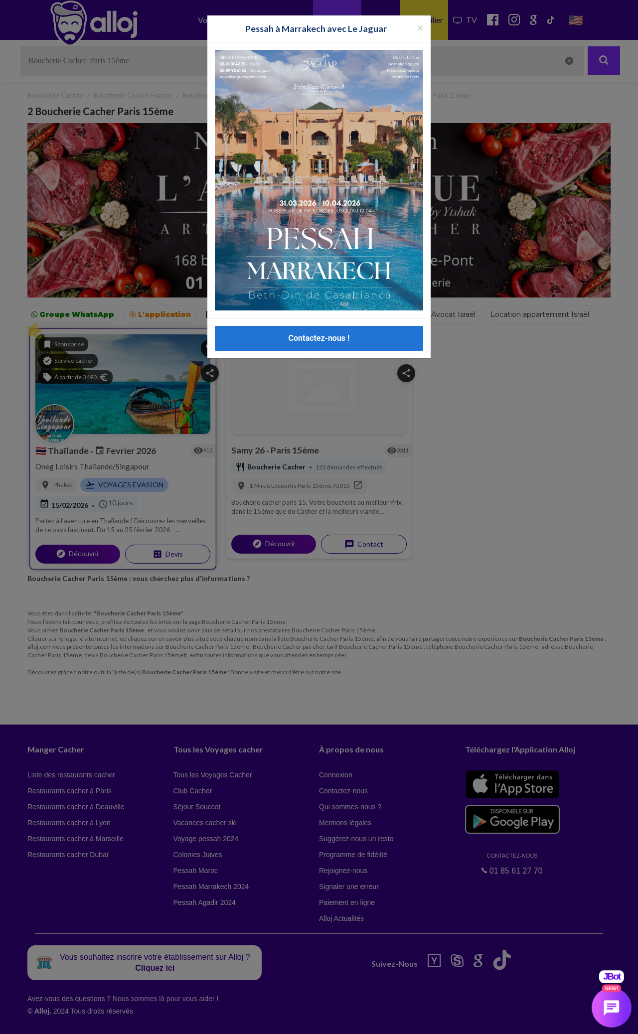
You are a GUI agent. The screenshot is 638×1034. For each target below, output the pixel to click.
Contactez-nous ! (319, 338)
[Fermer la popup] (420, 27)
